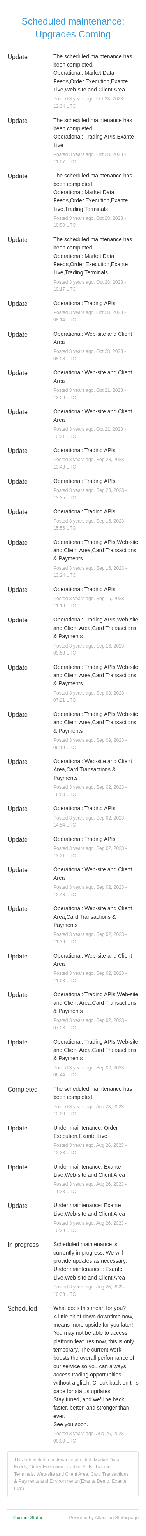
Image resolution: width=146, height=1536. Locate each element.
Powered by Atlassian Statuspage (104, 1517)
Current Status (25, 1517)
